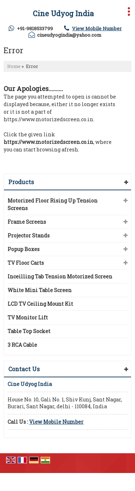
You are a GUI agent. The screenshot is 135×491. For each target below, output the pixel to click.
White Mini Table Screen (40, 290)
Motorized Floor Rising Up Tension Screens (53, 204)
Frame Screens (27, 221)
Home (14, 66)
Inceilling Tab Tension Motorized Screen (60, 276)
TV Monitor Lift (28, 317)
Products (21, 182)
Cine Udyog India (63, 13)
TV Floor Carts (26, 262)
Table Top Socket (29, 331)
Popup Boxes (24, 249)
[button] (97, 28)
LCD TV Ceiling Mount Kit (40, 303)
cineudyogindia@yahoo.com (69, 35)
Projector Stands (29, 235)
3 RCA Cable (22, 344)
